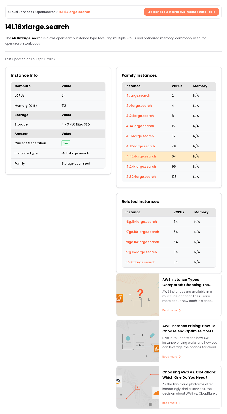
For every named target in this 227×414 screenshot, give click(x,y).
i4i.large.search (138, 95)
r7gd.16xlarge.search (142, 232)
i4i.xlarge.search (139, 105)
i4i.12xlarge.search (140, 146)
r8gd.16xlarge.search (142, 242)
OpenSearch (45, 12)
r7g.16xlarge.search (141, 252)
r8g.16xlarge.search (141, 221)
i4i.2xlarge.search (140, 116)
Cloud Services (20, 12)
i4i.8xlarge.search (140, 136)
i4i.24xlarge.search (141, 166)
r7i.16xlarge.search (140, 262)
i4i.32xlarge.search (141, 176)
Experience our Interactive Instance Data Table (181, 12)
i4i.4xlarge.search (140, 126)
